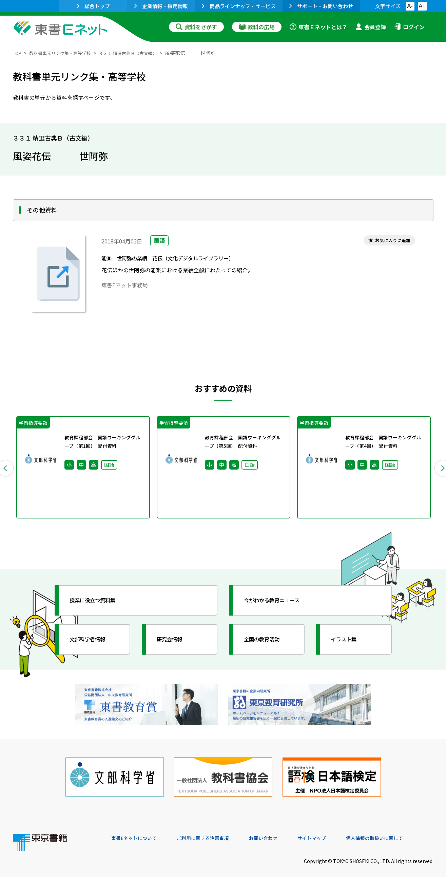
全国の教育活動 (268, 642)
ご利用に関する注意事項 (213, 831)
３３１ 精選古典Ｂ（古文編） (143, 52)
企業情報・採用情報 (161, 6)
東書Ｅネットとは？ (318, 27)
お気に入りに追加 (388, 241)
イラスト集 (349, 642)
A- (410, 6)
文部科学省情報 (93, 642)
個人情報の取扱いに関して (400, 831)
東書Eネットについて (137, 831)
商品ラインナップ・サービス (239, 6)
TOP (18, 52)
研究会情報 (174, 642)
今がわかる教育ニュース (280, 603)
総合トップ (93, 6)
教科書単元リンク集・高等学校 (66, 52)
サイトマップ (332, 831)
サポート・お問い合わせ (321, 6)
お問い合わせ (279, 831)
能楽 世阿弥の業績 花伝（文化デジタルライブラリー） (180, 260)
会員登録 (370, 27)
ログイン (409, 27)
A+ (422, 6)
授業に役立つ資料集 (99, 603)
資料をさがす (196, 27)
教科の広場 (257, 27)
